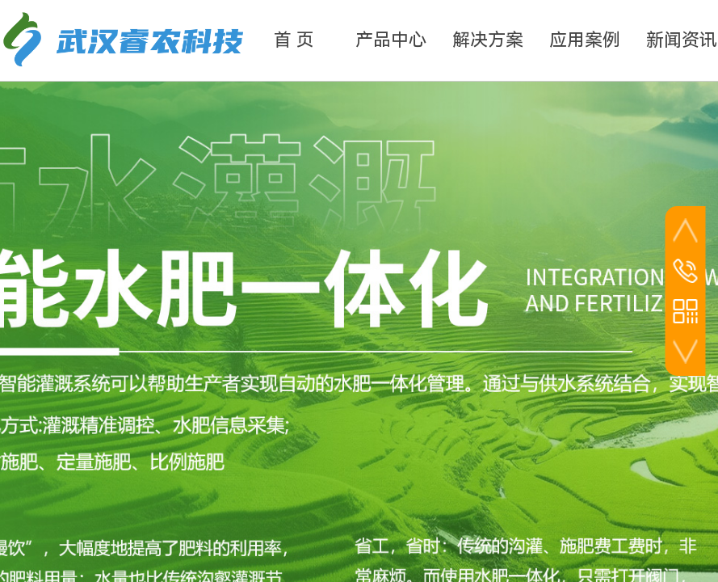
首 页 (294, 40)
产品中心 (390, 40)
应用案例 (584, 40)
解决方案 (487, 40)
